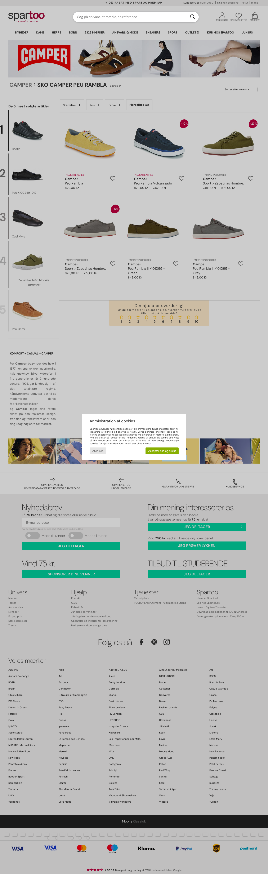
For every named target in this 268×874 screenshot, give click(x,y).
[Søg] (192, 17)
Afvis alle (97, 450)
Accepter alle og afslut (162, 450)
